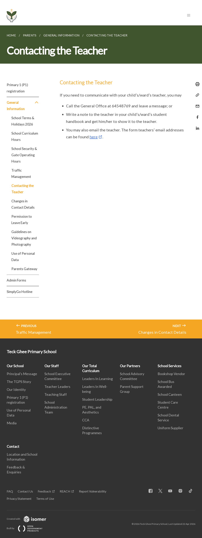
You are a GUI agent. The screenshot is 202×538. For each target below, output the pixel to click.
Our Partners (130, 366)
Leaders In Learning (97, 378)
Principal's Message (22, 374)
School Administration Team (55, 407)
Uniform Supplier (170, 428)
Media (12, 423)
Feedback (44, 491)
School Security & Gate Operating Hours (24, 155)
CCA (85, 420)
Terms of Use (45, 498)
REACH (65, 491)
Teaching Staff (55, 394)
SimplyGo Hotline (19, 292)
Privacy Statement (19, 498)
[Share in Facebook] (196, 115)
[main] (101, 181)
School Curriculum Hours (24, 136)
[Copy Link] (196, 95)
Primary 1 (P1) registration (17, 88)
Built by (28, 528)
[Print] (196, 84)
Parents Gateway (24, 269)
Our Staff (51, 366)
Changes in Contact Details (23, 204)
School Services (169, 366)
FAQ (10, 491)
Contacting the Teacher (22, 189)
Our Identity (16, 389)
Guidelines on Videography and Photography (24, 238)
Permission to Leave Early (21, 219)
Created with (29, 518)
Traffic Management (21, 173)
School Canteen (170, 394)
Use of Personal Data (23, 256)
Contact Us (25, 491)
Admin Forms (16, 280)
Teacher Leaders (57, 386)
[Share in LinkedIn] (196, 126)
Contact (13, 446)
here (94, 136)
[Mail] (196, 104)
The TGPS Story (19, 381)
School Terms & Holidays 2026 (22, 121)
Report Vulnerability (92, 491)
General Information (23, 105)
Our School (15, 366)
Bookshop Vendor (171, 374)
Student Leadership (97, 399)
